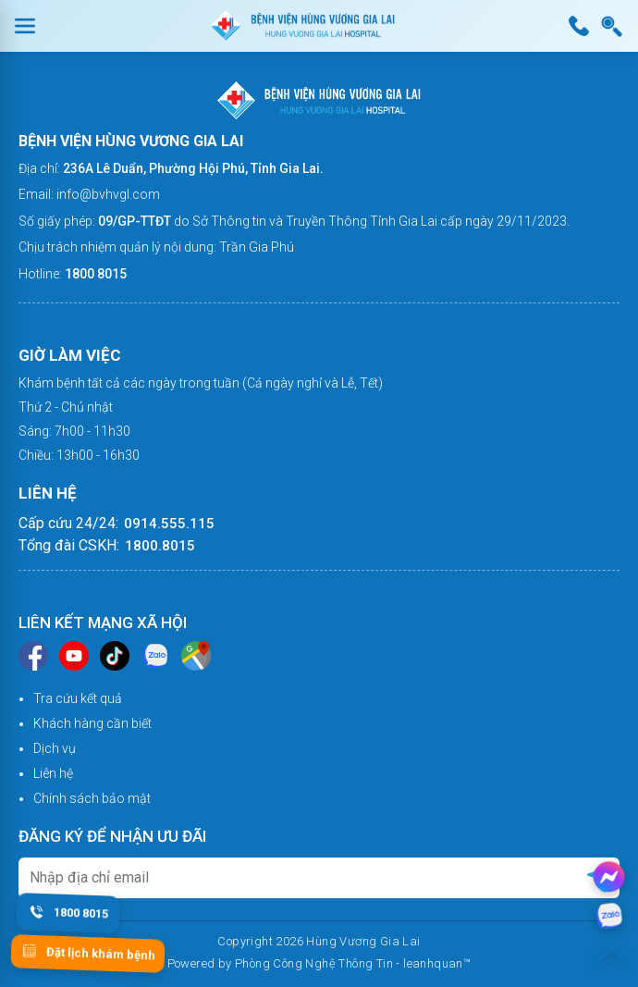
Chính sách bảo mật (92, 798)
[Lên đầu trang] (611, 954)
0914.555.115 (169, 523)
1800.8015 (160, 545)
